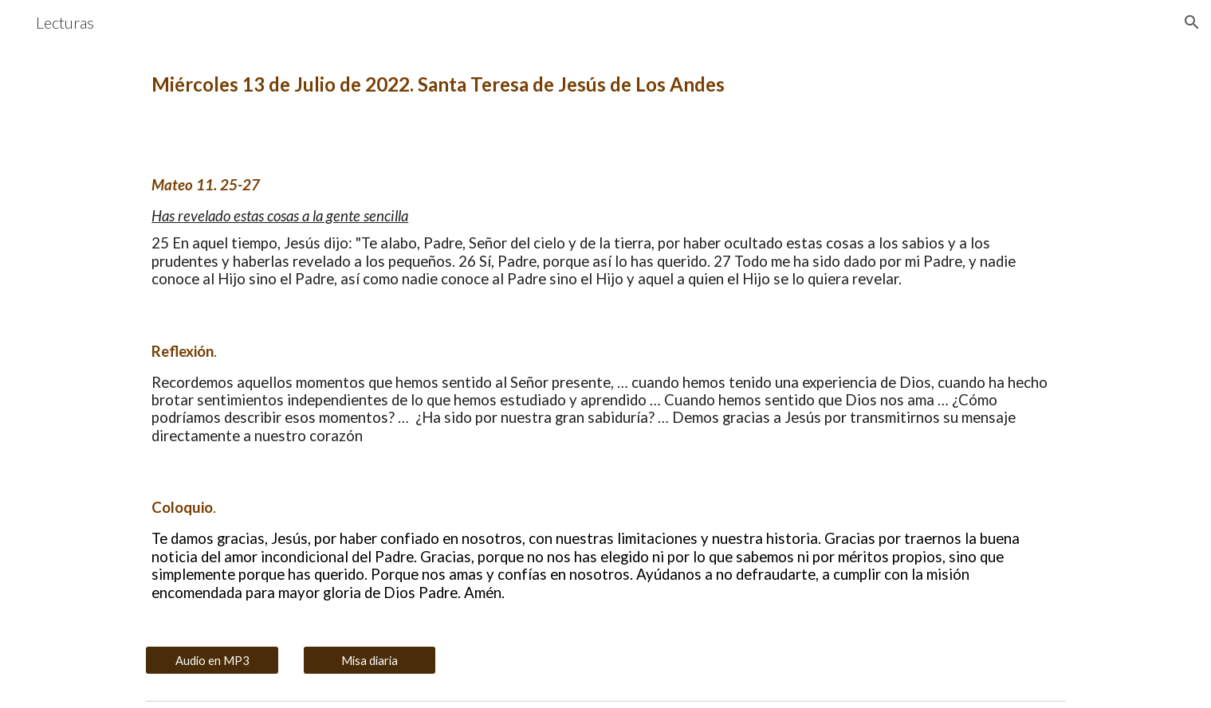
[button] (1192, 22)
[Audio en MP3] (212, 660)
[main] (605, 85)
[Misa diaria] (370, 660)
